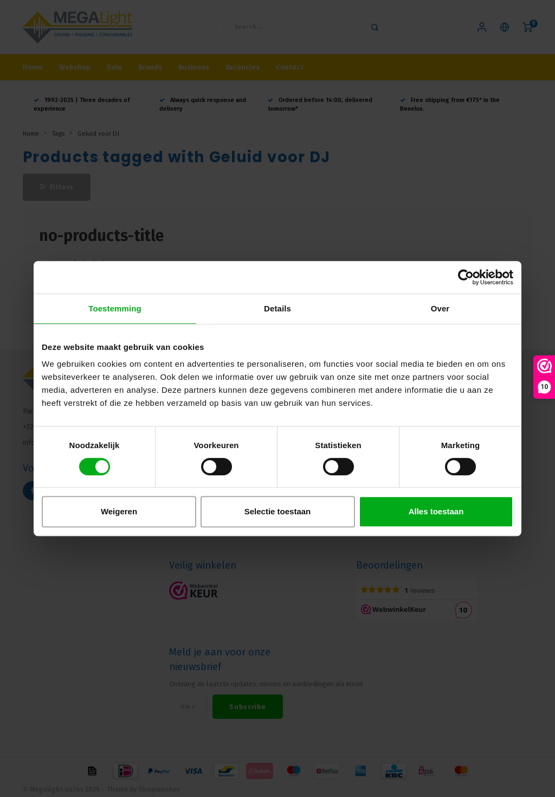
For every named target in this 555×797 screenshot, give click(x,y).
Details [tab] (277, 308)
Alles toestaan (436, 511)
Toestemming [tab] (114, 308)
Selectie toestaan (277, 511)
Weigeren (119, 511)
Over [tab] (440, 308)
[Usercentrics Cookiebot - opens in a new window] (465, 277)
